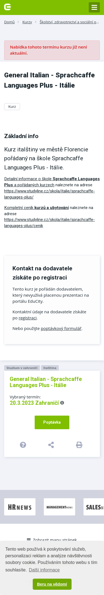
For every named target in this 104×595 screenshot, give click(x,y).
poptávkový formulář (61, 328)
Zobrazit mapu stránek (52, 540)
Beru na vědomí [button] (52, 584)
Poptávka (52, 422)
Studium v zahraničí (21, 368)
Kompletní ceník (36, 207)
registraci (28, 318)
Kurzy (27, 21)
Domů (9, 21)
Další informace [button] (44, 570)
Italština (49, 368)
